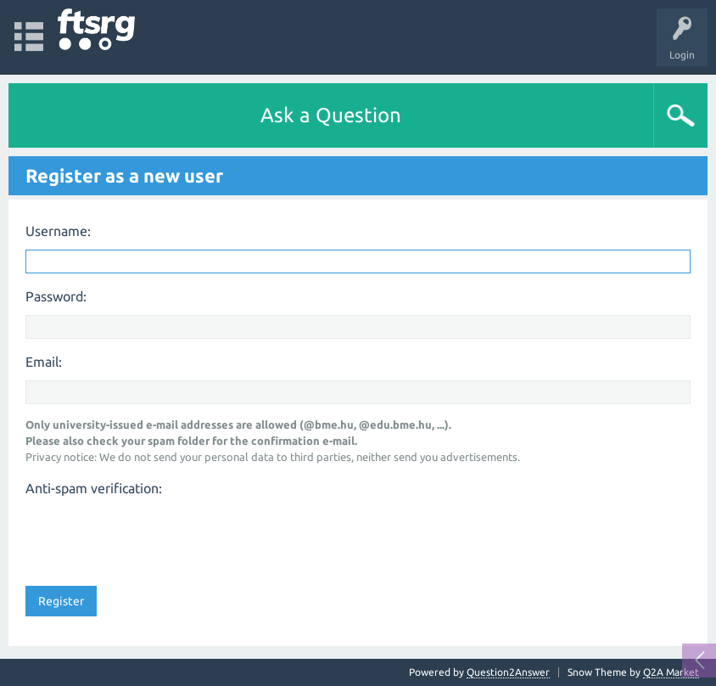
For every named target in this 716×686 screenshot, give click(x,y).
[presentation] (154, 536)
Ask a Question (330, 115)
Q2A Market (671, 672)
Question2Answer (508, 672)
